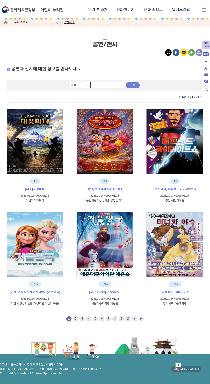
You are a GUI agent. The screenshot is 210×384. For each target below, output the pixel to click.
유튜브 (206, 74)
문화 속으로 (153, 10)
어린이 (5, 22)
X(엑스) (206, 68)
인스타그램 (206, 81)
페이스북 (206, 61)
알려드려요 (181, 10)
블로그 (206, 53)
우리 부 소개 (98, 10)
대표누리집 (206, 45)
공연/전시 (69, 22)
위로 (206, 91)
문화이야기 (125, 10)
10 (127, 318)
